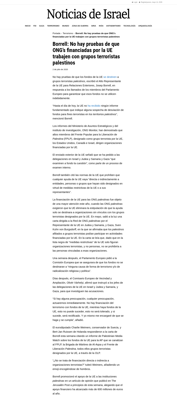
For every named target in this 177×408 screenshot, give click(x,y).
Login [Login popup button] (135, 2)
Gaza (41, 26)
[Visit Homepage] (88, 14)
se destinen (110, 77)
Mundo (65, 26)
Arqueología (145, 26)
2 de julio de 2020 (60, 69)
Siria (93, 26)
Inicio (28, 26)
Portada (56, 33)
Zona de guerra (80, 26)
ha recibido (94, 105)
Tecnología (129, 26)
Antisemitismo (113, 26)
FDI (34, 26)
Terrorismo (53, 26)
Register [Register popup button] (143, 2)
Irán (101, 26)
